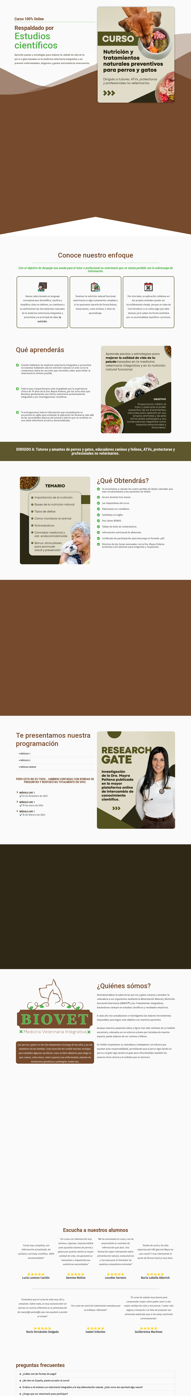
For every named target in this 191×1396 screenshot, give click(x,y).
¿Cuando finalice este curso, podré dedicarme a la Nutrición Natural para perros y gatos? (69, 1377)
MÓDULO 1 (25, 753)
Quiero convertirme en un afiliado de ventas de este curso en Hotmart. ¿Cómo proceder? (68, 1384)
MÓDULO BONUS (28, 767)
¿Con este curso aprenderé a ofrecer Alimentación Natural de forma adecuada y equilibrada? (71, 1370)
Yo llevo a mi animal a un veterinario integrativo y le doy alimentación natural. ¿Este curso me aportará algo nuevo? (82, 1357)
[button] (55, 753)
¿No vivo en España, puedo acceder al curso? (45, 1350)
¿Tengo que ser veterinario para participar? (45, 1364)
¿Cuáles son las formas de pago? (39, 1344)
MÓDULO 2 (25, 760)
